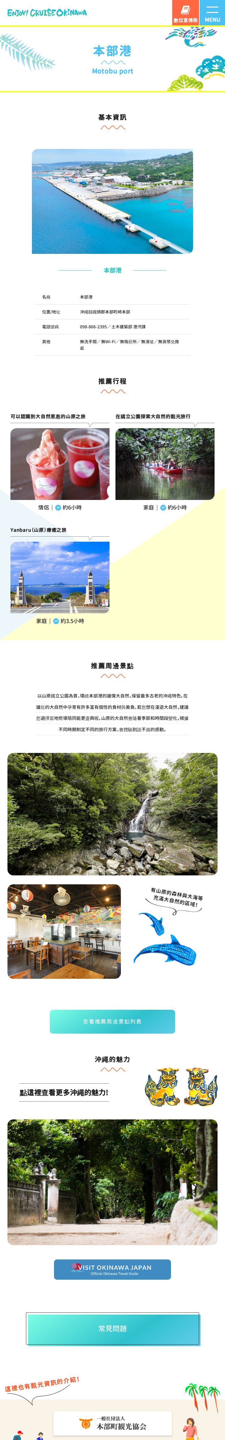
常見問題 (113, 1330)
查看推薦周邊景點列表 (112, 1022)
